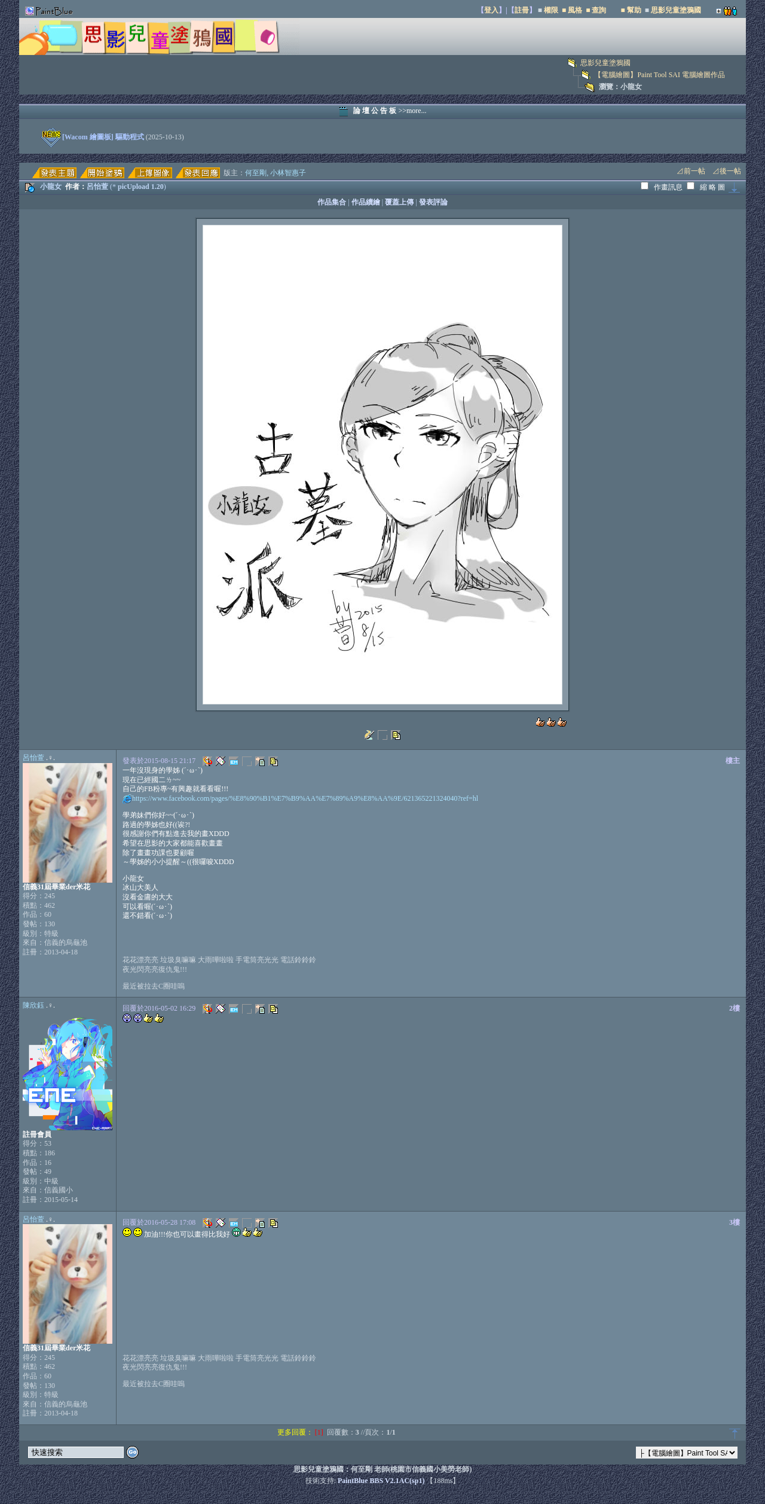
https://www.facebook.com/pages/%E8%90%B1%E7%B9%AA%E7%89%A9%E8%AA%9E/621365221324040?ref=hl (305, 798)
